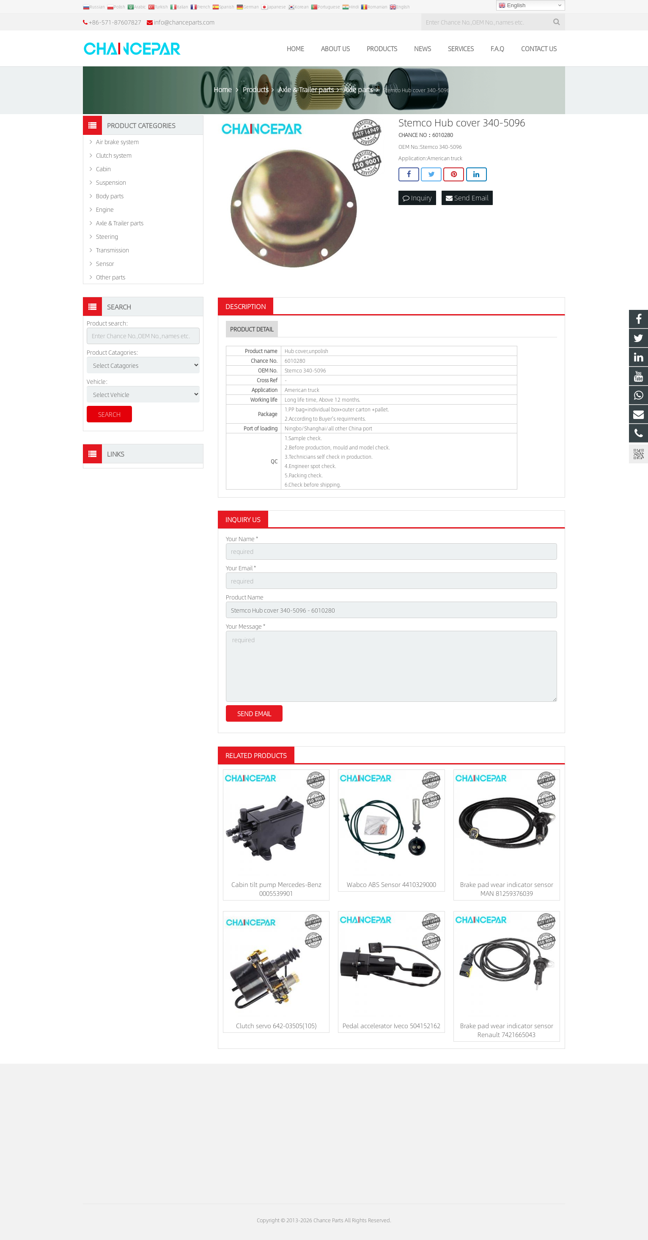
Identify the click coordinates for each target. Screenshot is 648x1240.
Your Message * (245, 626)
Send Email (467, 197)
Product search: (107, 323)
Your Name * (242, 538)
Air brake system (117, 141)
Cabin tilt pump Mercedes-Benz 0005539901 (276, 888)
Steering (107, 236)
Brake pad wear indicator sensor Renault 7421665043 (506, 1030)
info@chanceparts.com (184, 22)
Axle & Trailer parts (119, 222)
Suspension (111, 182)
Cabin (103, 168)
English (512, 5)
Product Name (245, 597)
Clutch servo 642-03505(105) (276, 1025)
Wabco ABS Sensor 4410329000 (391, 884)
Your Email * (241, 567)
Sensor (105, 263)
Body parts (110, 195)
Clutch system (114, 155)
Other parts (110, 277)
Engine (105, 209)
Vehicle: (97, 381)
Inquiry (417, 197)
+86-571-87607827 (115, 22)
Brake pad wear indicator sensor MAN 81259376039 (506, 888)
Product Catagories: (112, 352)
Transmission (112, 250)
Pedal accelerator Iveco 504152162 (391, 1025)
